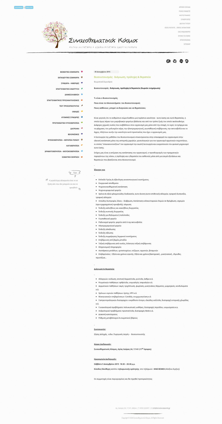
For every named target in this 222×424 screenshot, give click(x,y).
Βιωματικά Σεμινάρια (103, 81)
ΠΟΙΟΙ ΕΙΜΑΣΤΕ (184, 11)
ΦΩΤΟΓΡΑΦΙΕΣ (184, 15)
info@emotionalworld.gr (161, 408)
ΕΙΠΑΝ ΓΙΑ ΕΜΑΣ (184, 36)
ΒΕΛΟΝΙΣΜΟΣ (73, 134)
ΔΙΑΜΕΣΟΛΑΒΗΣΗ (72, 94)
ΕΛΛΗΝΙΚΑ (19, 7)
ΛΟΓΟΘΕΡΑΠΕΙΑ (72, 146)
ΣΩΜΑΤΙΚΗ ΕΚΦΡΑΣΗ (70, 157)
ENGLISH (29, 7)
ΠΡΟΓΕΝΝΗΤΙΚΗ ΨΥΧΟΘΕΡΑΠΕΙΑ (65, 123)
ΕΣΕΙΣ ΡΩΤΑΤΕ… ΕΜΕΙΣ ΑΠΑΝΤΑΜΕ (177, 28)
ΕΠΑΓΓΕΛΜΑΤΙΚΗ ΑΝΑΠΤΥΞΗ (67, 89)
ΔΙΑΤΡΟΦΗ (74, 129)
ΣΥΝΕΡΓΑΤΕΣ (185, 19)
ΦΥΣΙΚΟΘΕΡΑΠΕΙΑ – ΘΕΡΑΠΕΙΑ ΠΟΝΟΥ (63, 140)
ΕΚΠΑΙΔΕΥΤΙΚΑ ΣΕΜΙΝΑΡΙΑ (68, 77)
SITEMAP (187, 44)
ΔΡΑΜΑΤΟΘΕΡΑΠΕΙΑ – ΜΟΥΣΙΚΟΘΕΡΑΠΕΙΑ (62, 151)
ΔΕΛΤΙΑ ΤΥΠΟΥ (185, 23)
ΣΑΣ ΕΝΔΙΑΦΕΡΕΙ (184, 32)
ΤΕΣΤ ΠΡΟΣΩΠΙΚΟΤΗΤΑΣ (69, 106)
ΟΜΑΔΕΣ (75, 112)
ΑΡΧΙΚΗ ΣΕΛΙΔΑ (184, 7)
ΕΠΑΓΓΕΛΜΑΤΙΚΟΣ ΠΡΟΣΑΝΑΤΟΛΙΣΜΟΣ (63, 100)
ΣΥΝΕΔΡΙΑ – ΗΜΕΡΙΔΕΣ (70, 83)
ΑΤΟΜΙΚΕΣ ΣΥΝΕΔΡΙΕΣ (70, 117)
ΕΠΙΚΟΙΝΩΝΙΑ (185, 40)
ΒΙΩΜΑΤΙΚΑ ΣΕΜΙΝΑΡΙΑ (69, 72)
